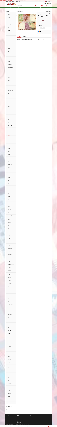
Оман (8, 242)
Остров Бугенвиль (10, 254)
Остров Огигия (9, 270)
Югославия (9, 390)
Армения (9, 34)
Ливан (8, 190)
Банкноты (15, 7)
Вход (46, 1)
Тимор (8, 337)
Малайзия (9, 206)
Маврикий (9, 196)
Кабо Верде (9, 148)
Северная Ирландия (10, 308)
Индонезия (9, 135)
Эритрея (9, 386)
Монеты (11, 7)
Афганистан (9, 42)
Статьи (16, 1)
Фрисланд (9, 370)
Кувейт (8, 180)
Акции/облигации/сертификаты (11, 403)
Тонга (8, 343)
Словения (9, 320)
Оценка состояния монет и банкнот (10, 1)
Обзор (19, 36)
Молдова (9, 219)
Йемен (8, 145)
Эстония (9, 387)
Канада (8, 158)
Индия (8, 132)
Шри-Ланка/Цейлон (10, 383)
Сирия (8, 317)
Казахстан (9, 151)
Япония (8, 399)
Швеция (8, 380)
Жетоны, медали (33, 7)
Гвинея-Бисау (9, 97)
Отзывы (24, 36)
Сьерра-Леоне (9, 330)
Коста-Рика (9, 177)
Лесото (8, 187)
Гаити (8, 87)
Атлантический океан (10, 41)
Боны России (11, 400)
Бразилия (9, 70)
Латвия (8, 183)
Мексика (9, 216)
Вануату (9, 77)
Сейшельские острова (10, 311)
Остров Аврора (9, 245)
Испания (9, 142)
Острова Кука (9, 267)
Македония (9, 203)
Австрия (9, 17)
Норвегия (9, 238)
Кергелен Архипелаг (10, 164)
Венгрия (9, 80)
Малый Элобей (9, 209)
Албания (9, 20)
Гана (8, 93)
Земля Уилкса (9, 126)
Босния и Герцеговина (10, 67)
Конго (8, 174)
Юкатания (9, 396)
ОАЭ (8, 241)
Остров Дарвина (9, 261)
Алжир (8, 21)
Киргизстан (9, 167)
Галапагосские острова (10, 90)
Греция (8, 109)
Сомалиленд (9, 324)
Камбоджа (9, 155)
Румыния (9, 298)
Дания (8, 112)
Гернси (8, 103)
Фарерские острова (10, 359)
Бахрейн (9, 48)
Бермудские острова (10, 55)
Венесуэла (9, 83)
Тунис (8, 349)
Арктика (9, 33)
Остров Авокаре (9, 244)
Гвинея (8, 96)
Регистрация (49, 1)
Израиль (9, 129)
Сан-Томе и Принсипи (10, 304)
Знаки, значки (20, 7)
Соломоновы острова (10, 321)
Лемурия (9, 186)
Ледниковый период (10, 184)
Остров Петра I (9, 273)
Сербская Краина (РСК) (10, 314)
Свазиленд (9, 307)
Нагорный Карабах (10, 222)
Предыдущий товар (20, 11)
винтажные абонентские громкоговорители (6, 0)
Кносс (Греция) (9, 170)
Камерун (9, 157)
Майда (8, 200)
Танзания (9, 336)
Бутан (8, 74)
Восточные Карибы (10, 84)
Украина (9, 356)
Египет (8, 119)
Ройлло (8, 295)
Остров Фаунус (9, 277)
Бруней (8, 71)
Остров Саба (9, 274)
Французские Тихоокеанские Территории (11, 367)
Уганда (8, 353)
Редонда (9, 292)
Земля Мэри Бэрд (10, 125)
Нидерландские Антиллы (11, 229)
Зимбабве (9, 128)
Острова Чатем (9, 280)
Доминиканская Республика (11, 116)
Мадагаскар (9, 199)
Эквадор (9, 384)
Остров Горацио (9, 258)
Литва (8, 193)
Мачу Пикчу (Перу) (10, 215)
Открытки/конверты (27, 7)
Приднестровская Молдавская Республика (11, 291)
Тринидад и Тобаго (10, 346)
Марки (38, 7)
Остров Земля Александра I (11, 264)
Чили (8, 377)
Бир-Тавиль (9, 58)
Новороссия (9, 235)
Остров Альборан (10, 248)
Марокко (9, 213)
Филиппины (9, 362)
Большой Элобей (10, 64)
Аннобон (9, 27)
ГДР (8, 99)
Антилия (9, 30)
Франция (9, 365)
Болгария (9, 61)
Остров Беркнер (9, 251)
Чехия (8, 374)
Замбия (8, 122)
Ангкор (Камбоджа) (10, 24)
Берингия (9, 54)
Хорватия (9, 371)
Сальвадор (9, 301)
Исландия (9, 141)
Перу (8, 286)
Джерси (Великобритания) (11, 113)
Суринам (9, 327)
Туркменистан (9, 350)
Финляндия (9, 363)
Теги (45, 7)
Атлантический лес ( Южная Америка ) (11, 39)
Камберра (9, 154)
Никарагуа (9, 232)
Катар (8, 161)
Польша (8, 287)
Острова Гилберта (10, 257)
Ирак (8, 138)
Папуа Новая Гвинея (10, 283)
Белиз (8, 51)
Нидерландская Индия (10, 228)
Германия (9, 100)
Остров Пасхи (9, 271)
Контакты (18, 1)
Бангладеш (9, 45)
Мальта (8, 212)
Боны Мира (11, 14)
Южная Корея (9, 393)
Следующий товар (48, 11)
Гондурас (9, 106)
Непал (8, 225)
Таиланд (9, 333)
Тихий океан (9, 340)
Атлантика (9, 37)
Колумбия (9, 171)
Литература (41, 7)
